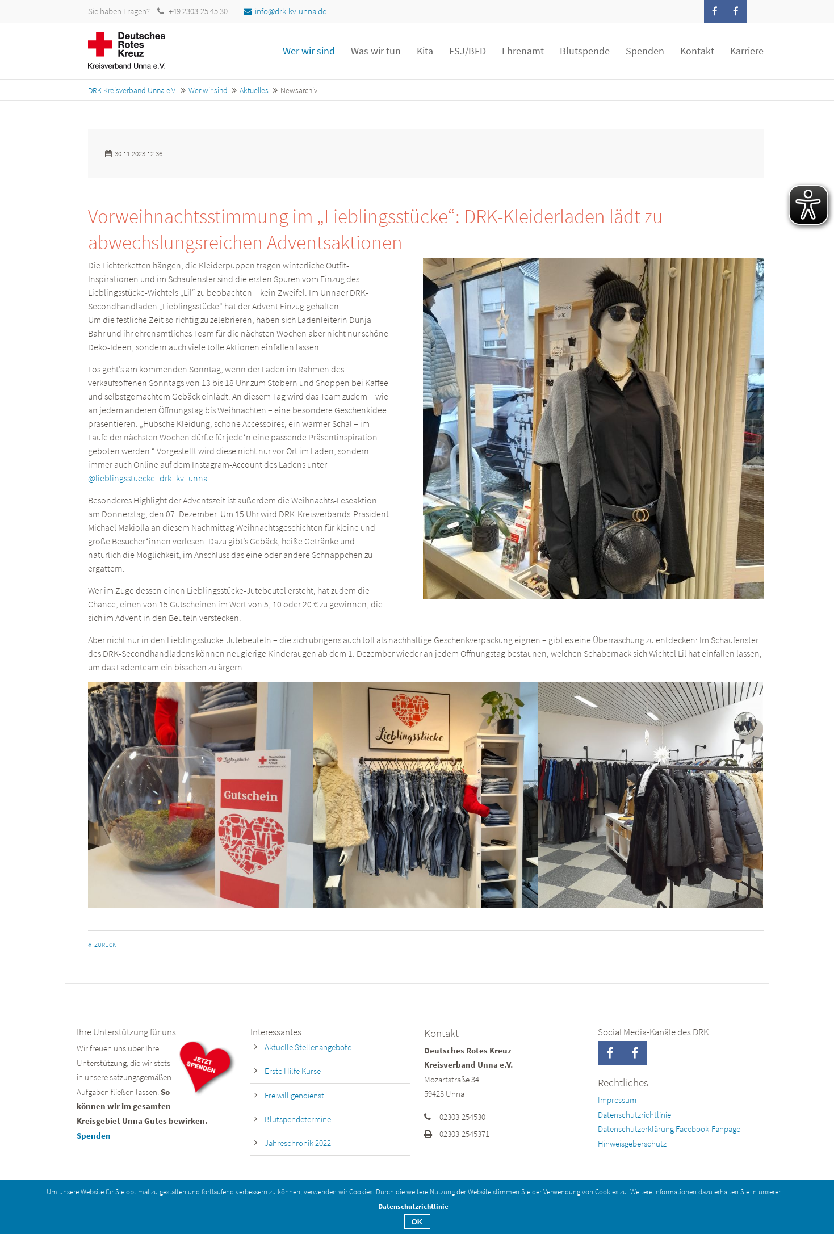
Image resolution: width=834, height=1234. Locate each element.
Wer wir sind (208, 90)
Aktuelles (254, 90)
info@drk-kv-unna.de (285, 11)
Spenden (94, 1135)
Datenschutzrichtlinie (634, 1114)
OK (417, 1222)
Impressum (617, 1099)
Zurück (105, 944)
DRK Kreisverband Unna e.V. (132, 90)
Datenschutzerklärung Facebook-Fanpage (669, 1128)
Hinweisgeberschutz (632, 1143)
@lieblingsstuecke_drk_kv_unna (148, 478)
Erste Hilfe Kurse (293, 1070)
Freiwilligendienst (294, 1095)
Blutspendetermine (298, 1119)
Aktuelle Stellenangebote (308, 1047)
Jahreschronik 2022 (298, 1143)
